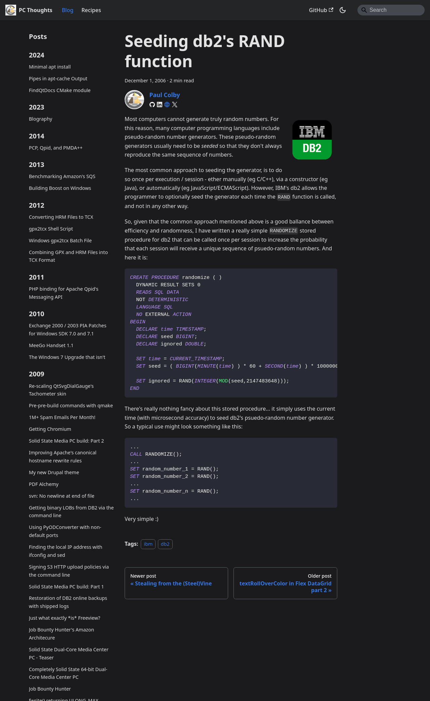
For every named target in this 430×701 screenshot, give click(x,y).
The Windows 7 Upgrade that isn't (67, 357)
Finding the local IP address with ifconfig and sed (65, 551)
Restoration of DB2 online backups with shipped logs (68, 602)
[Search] (391, 10)
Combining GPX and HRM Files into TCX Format (68, 256)
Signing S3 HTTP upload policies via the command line (69, 571)
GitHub (321, 10)
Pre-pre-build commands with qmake (71, 405)
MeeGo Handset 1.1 (51, 345)
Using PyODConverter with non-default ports (65, 531)
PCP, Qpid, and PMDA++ (56, 148)
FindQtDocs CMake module (60, 90)
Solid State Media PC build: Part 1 (66, 586)
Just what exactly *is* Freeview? (64, 618)
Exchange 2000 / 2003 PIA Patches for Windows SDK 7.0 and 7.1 (67, 329)
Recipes (91, 10)
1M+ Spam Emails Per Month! (62, 417)
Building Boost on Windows (60, 188)
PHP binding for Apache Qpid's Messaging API (63, 293)
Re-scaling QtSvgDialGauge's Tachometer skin (61, 390)
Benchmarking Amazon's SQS (62, 176)
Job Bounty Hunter (50, 689)
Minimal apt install (50, 67)
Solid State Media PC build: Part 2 (66, 441)
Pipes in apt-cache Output (58, 78)
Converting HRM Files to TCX (61, 217)
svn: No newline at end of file (61, 496)
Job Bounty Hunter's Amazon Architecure (61, 633)
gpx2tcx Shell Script (51, 228)
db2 (165, 544)
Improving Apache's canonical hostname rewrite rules (62, 456)
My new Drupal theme (54, 472)
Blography (40, 119)
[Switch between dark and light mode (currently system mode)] (342, 10)
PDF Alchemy (43, 484)
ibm (148, 544)
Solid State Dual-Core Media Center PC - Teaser (69, 653)
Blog (67, 10)
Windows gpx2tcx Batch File (60, 240)
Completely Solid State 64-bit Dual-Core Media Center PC (68, 673)
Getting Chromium (50, 429)
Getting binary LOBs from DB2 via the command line (71, 511)
